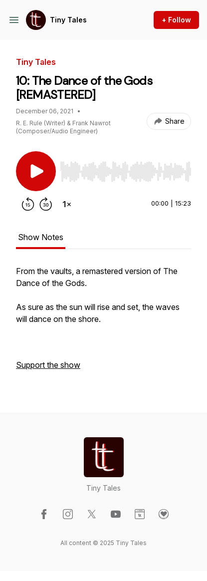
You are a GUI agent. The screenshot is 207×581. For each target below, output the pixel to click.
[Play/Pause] (36, 171)
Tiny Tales (68, 19)
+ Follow (176, 19)
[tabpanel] (103, 323)
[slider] (125, 171)
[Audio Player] (125, 168)
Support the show (48, 365)
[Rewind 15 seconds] (28, 204)
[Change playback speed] (67, 204)
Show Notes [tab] (40, 237)
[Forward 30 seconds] (46, 204)
